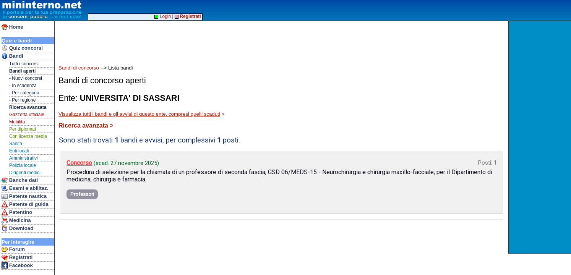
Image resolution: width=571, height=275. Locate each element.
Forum (13, 249)
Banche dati (20, 180)
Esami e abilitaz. (25, 188)
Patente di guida (25, 204)
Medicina (16, 220)
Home (12, 27)
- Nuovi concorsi (25, 78)
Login (162, 16)
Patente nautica (24, 196)
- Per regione (22, 100)
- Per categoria (24, 92)
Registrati (17, 257)
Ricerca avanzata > (86, 125)
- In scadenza (23, 85)
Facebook (17, 265)
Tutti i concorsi (24, 63)
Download (17, 228)
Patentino (17, 212)
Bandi (12, 56)
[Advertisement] (540, 137)
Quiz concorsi (22, 48)
